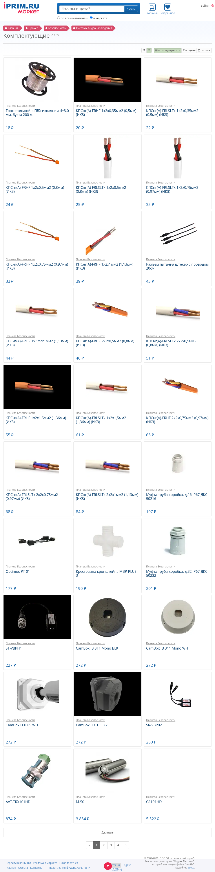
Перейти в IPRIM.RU (18, 863)
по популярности (167, 50)
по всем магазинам (72, 18)
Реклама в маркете (45, 863)
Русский (115, 865)
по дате (204, 50)
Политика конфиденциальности (69, 868)
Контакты (36, 868)
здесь (191, 867)
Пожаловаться (68, 863)
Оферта (23, 868)
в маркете (98, 18)
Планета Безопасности (20, 106)
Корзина (152, 9)
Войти (204, 5)
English (126, 865)
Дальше (107, 832)
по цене (189, 50)
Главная (10, 868)
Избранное (168, 9)
